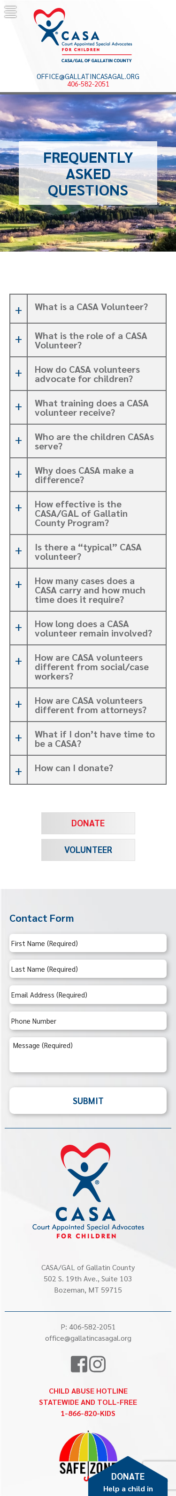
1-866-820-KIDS (88, 1413)
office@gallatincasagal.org (88, 76)
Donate (88, 822)
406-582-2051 (88, 83)
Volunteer (88, 849)
